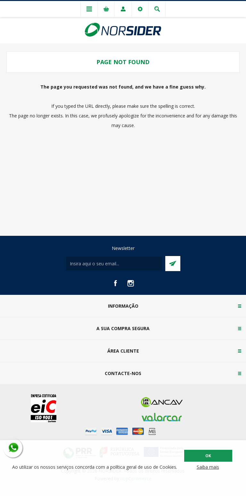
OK (208, 455)
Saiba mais (208, 467)
